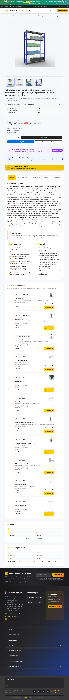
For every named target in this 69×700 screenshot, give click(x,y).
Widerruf (9, 685)
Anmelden (58, 574)
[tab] (34, 167)
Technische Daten (23, 177)
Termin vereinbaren (54, 606)
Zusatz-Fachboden (21, 360)
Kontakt (8, 684)
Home (5, 16)
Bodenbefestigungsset (22, 484)
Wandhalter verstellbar (22, 464)
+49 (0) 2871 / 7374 (64, 6)
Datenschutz (47, 579)
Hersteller (47, 177)
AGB (7, 682)
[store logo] (17, 10)
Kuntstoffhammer (21, 505)
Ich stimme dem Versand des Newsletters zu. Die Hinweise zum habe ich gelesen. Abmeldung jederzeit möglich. (50, 580)
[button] (10, 82)
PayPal (22, 142)
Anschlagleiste (19, 381)
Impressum (37, 682)
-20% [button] (26, 123)
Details (12, 177)
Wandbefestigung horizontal (24, 422)
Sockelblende (19, 402)
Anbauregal (19, 298)
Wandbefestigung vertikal (23, 443)
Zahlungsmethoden (39, 685)
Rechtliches (57, 177)
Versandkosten (36, 177)
